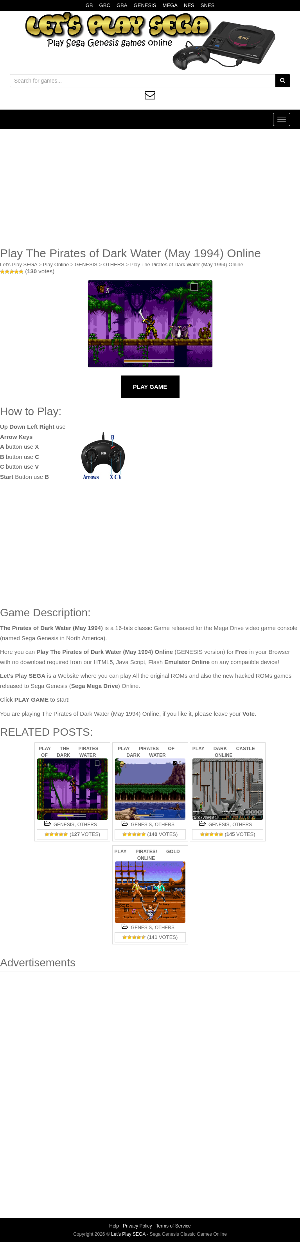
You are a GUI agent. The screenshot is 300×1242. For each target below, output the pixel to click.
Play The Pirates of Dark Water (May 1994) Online (186, 264)
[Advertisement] (150, 188)
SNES (207, 5)
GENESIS (145, 5)
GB (89, 5)
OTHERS (113, 264)
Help (114, 1226)
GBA (122, 5)
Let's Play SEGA (18, 264)
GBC (104, 5)
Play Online (56, 264)
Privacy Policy (137, 1226)
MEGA (170, 5)
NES (189, 5)
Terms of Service (173, 1226)
